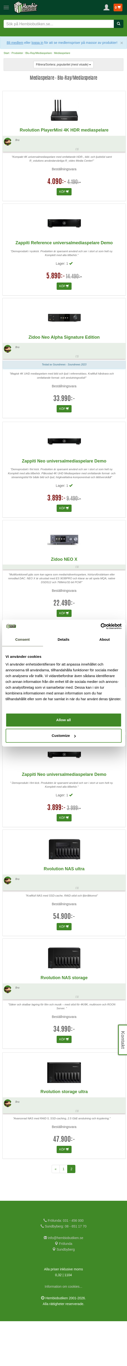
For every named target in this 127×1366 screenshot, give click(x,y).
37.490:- (64, 757)
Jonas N (22, 91)
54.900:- (64, 961)
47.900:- (64, 1184)
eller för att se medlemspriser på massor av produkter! (70, 43)
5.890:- (55, 321)
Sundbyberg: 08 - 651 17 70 (63, 1271)
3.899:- (56, 543)
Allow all (63, 720)
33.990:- (64, 443)
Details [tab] (63, 639)
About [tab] (104, 639)
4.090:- (56, 227)
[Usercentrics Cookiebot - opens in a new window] (100, 626)
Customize (64, 735)
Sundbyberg (63, 1294)
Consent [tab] (22, 639)
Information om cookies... (63, 1331)
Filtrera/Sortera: (63, 64)
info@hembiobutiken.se (63, 1283)
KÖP (64, 236)
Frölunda (63, 1288)
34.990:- (64, 1074)
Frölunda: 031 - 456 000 (63, 1265)
